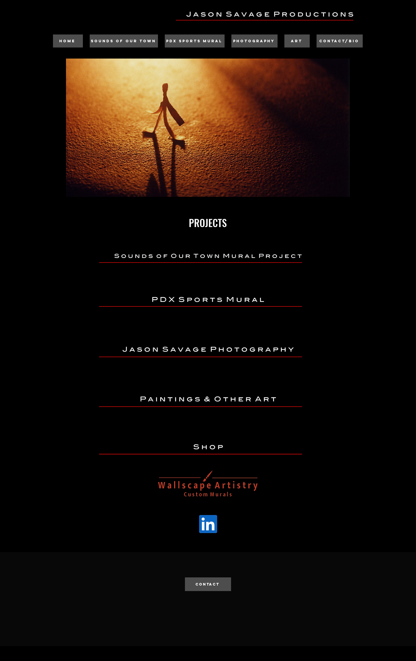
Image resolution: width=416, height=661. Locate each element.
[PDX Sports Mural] (195, 40)
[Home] (68, 40)
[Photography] (254, 40)
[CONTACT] (208, 584)
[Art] (297, 40)
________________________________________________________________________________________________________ (200, 451)
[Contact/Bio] (340, 40)
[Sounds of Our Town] (124, 40)
